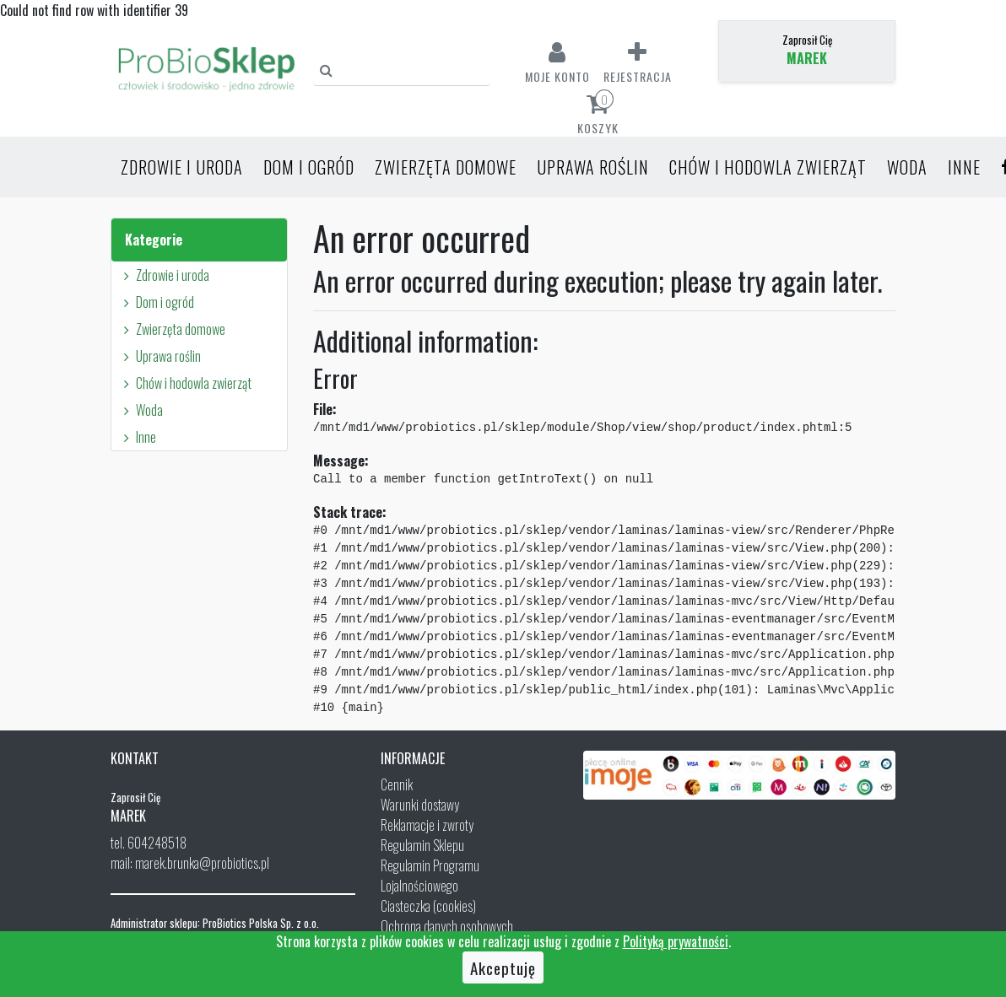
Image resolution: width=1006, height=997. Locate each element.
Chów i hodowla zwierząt (768, 167)
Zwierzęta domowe (446, 167)
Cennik (397, 784)
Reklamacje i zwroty (427, 825)
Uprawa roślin (593, 167)
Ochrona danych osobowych (447, 926)
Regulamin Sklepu (422, 845)
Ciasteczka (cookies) (428, 906)
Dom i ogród (308, 167)
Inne (964, 167)
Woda (907, 167)
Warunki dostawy (420, 805)
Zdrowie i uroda (182, 167)
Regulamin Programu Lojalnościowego (430, 875)
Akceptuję (503, 967)
